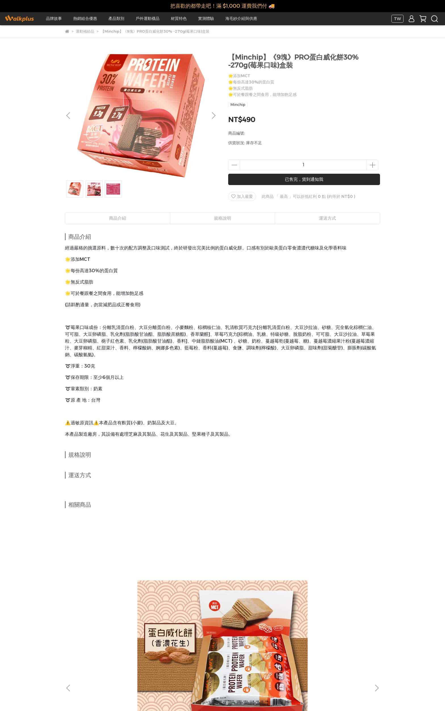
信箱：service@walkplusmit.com (97, 675)
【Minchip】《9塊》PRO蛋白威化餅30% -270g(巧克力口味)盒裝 (261, 589)
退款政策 (166, 648)
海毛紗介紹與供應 (241, 18)
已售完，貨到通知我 (304, 179)
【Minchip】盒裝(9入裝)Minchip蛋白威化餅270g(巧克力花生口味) (176, 589)
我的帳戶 (144, 648)
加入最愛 (242, 196)
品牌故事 (54, 18)
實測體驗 (206, 18)
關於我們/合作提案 (81, 648)
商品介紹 (117, 218)
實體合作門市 (117, 648)
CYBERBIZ (187, 696)
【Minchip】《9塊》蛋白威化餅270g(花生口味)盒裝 (107, 588)
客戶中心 (249, 648)
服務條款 (212, 648)
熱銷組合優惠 (85, 18)
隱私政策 (189, 648)
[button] (213, 115)
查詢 (230, 648)
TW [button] (397, 18)
